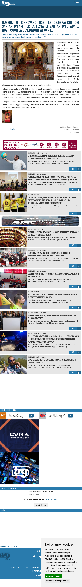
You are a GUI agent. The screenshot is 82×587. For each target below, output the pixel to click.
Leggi (76, 169)
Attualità (43, 174)
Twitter (13, 129)
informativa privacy (51, 499)
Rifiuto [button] (58, 576)
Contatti (13, 567)
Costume (43, 153)
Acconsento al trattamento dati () (42, 499)
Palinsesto (36, 567)
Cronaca (43, 357)
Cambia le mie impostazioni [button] (57, 581)
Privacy (20, 567)
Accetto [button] (49, 576)
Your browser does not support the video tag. (19, 392)
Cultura (42, 229)
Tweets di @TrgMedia (8, 546)
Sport (42, 195)
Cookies (27, 567)
